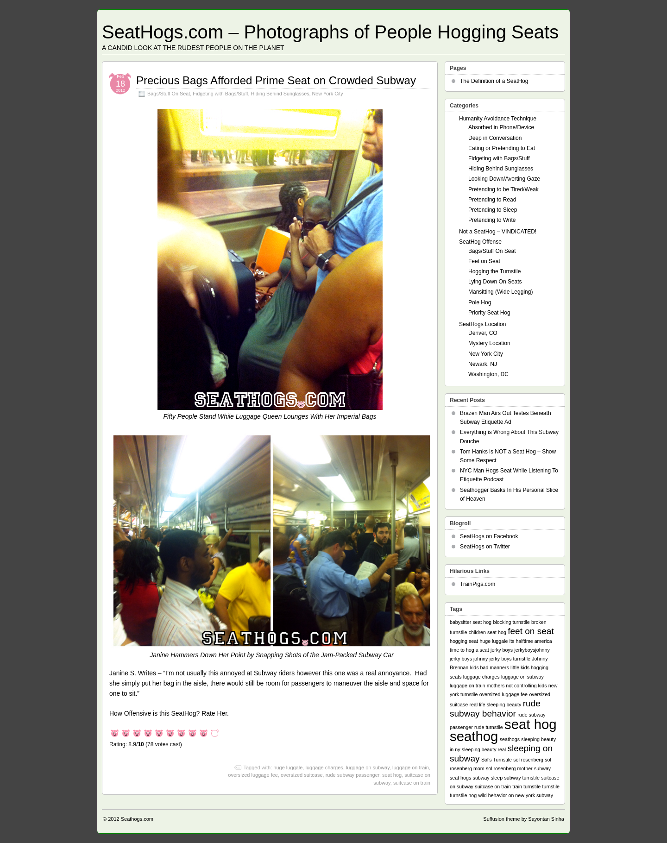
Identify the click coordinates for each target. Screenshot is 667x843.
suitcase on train (411, 783)
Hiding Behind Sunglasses (280, 93)
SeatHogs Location (482, 324)
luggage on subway (368, 767)
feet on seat (531, 631)
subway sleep (488, 777)
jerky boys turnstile (510, 658)
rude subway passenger (352, 775)
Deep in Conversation (495, 138)
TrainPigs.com (477, 584)
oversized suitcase (302, 775)
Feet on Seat (484, 261)
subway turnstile (521, 777)
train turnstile (526, 786)
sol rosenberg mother (509, 768)
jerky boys (502, 650)
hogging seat (464, 641)
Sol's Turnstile (496, 759)
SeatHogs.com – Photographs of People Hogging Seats (330, 32)
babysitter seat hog (470, 622)
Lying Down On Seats (495, 281)
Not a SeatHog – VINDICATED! (497, 231)
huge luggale (287, 767)
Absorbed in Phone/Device (501, 127)
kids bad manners (489, 667)
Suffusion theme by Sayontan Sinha (523, 819)
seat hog (392, 775)
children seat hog (487, 632)
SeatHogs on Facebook (489, 536)
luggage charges (324, 767)
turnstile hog (463, 795)
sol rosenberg (528, 759)
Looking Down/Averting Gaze (504, 179)
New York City (327, 93)
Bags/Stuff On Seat (168, 93)
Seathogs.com (137, 819)
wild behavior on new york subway (515, 795)
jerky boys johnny (469, 658)
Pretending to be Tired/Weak (503, 189)
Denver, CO (482, 333)
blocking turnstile (511, 622)
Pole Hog (479, 302)
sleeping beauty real (484, 749)
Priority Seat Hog (489, 312)
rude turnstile (488, 727)
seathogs (510, 739)
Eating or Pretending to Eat (501, 148)
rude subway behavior (495, 708)
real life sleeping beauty (495, 704)
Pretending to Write (492, 220)
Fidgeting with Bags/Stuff (220, 93)
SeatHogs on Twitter (485, 546)
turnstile (551, 786)
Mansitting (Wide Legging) (500, 292)
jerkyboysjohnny (531, 650)
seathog (474, 736)
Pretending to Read (492, 199)
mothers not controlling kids (517, 685)
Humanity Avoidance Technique (497, 118)
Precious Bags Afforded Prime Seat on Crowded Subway (276, 80)
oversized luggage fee (253, 775)
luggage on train (410, 767)
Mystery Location (489, 343)
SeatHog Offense (480, 242)
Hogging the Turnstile (494, 271)
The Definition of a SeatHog (494, 81)
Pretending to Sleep (492, 210)
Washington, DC (488, 374)
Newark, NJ (482, 364)
